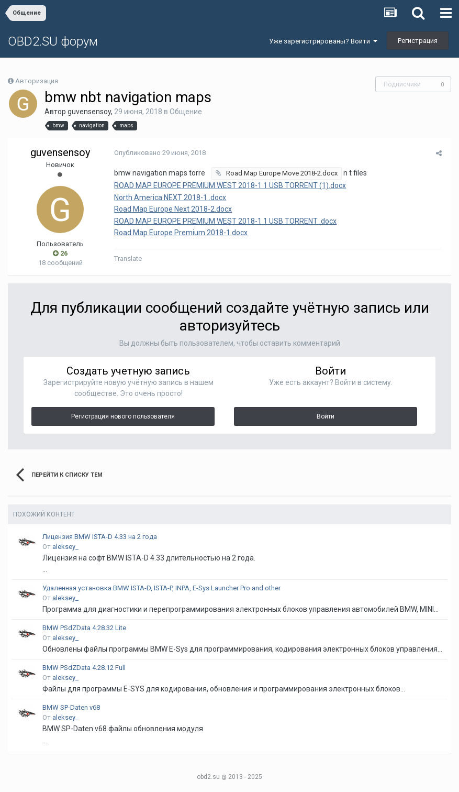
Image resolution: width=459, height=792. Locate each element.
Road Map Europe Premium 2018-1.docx (179, 232)
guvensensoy (89, 111)
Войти (325, 416)
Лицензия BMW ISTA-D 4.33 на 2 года (99, 537)
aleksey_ (65, 547)
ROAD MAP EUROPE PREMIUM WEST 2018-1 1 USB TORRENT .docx (224, 221)
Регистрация (418, 41)
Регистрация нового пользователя (123, 416)
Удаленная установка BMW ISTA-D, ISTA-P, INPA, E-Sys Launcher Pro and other (161, 588)
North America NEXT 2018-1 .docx (169, 197)
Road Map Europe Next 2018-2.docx (171, 209)
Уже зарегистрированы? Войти (323, 41)
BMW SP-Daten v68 (71, 707)
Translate (126, 258)
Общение (186, 111)
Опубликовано (158, 153)
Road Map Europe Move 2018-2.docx (279, 173)
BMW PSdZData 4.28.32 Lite (84, 628)
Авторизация (36, 81)
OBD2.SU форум (53, 41)
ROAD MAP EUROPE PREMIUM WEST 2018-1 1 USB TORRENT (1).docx (228, 185)
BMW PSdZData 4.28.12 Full (84, 668)
